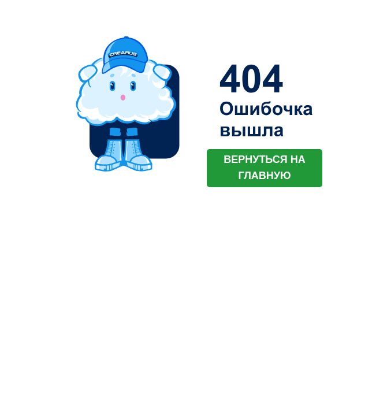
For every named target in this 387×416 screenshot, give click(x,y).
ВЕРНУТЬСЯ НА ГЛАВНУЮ (265, 167)
